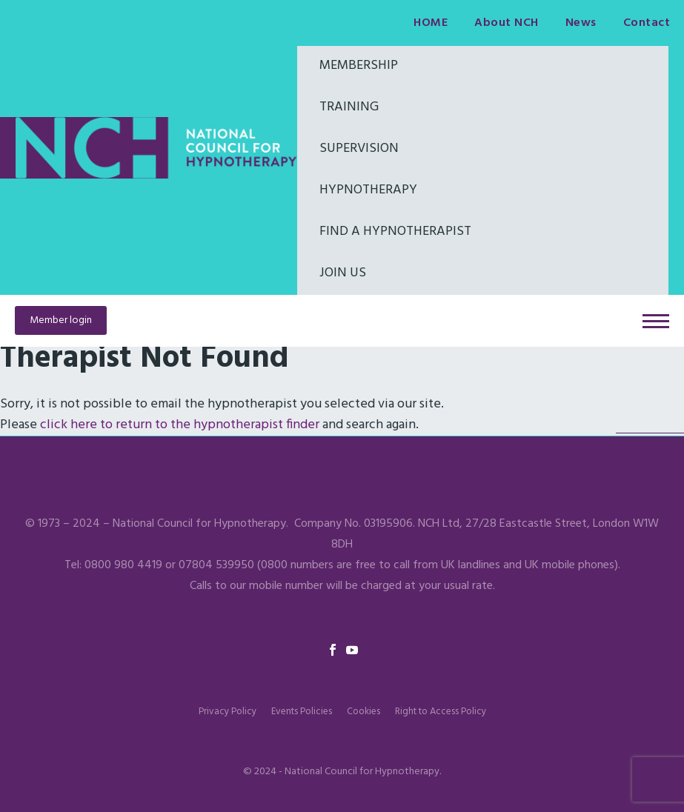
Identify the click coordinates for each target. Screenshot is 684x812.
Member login (61, 320)
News (581, 23)
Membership (358, 65)
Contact (647, 23)
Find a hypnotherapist (395, 231)
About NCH (506, 23)
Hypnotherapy (368, 190)
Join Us (342, 273)
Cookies (363, 711)
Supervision (359, 148)
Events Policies (301, 711)
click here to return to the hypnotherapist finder (179, 425)
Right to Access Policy (440, 711)
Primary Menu (656, 321)
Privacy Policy (227, 711)
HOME (431, 23)
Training (349, 107)
